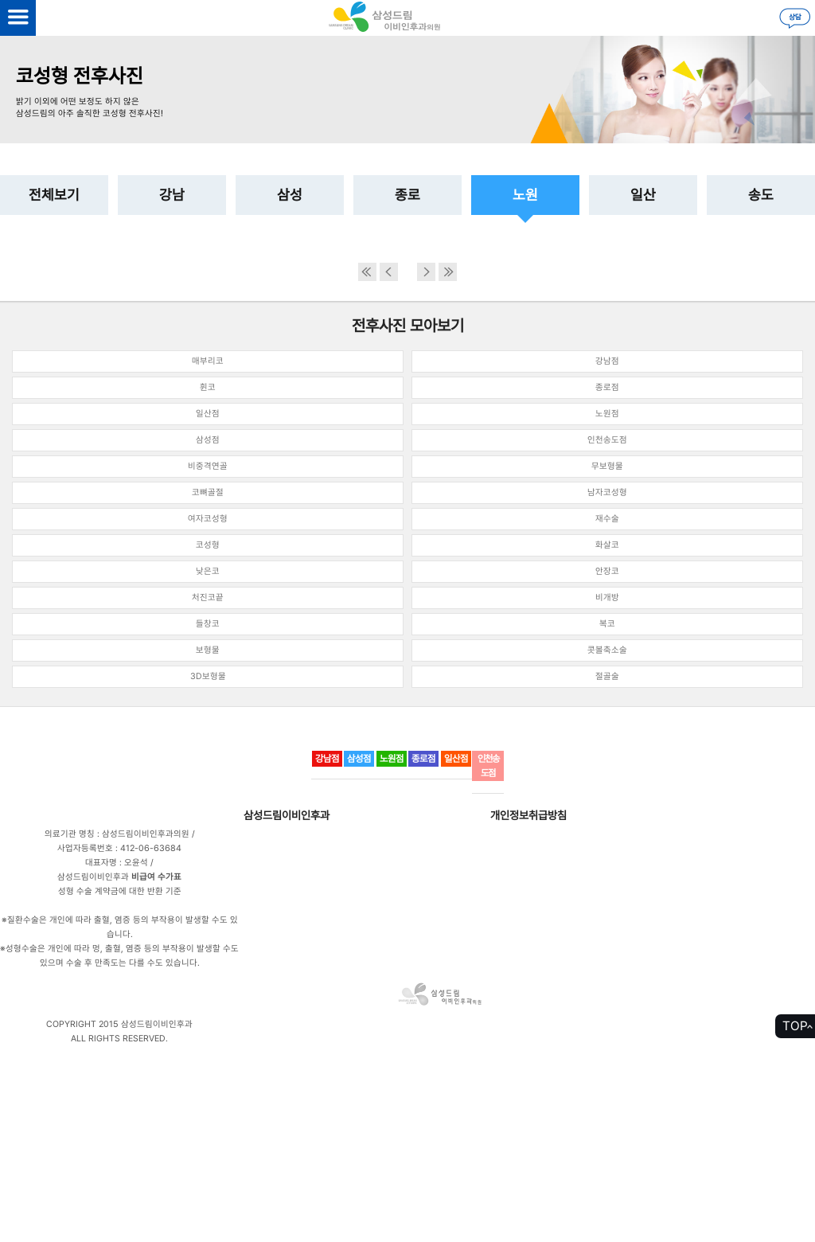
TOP (795, 1025)
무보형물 (607, 466)
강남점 (607, 361)
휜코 (208, 387)
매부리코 (208, 361)
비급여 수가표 (156, 877)
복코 (607, 624)
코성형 (208, 545)
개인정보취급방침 (528, 815)
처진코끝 (208, 597)
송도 (761, 194)
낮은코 (208, 571)
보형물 (208, 650)
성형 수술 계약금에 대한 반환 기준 (119, 891)
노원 (525, 194)
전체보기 (54, 194)
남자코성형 (607, 492)
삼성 (289, 194)
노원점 (607, 413)
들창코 (208, 624)
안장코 (607, 571)
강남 (172, 194)
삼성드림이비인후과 (287, 815)
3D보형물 (208, 676)
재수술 (607, 519)
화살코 (607, 545)
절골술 (607, 676)
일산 (643, 194)
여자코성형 (208, 519)
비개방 (607, 597)
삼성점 (208, 440)
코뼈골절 (208, 492)
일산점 (208, 413)
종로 (407, 194)
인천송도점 (607, 440)
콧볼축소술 (607, 650)
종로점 (607, 387)
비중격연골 (208, 466)
